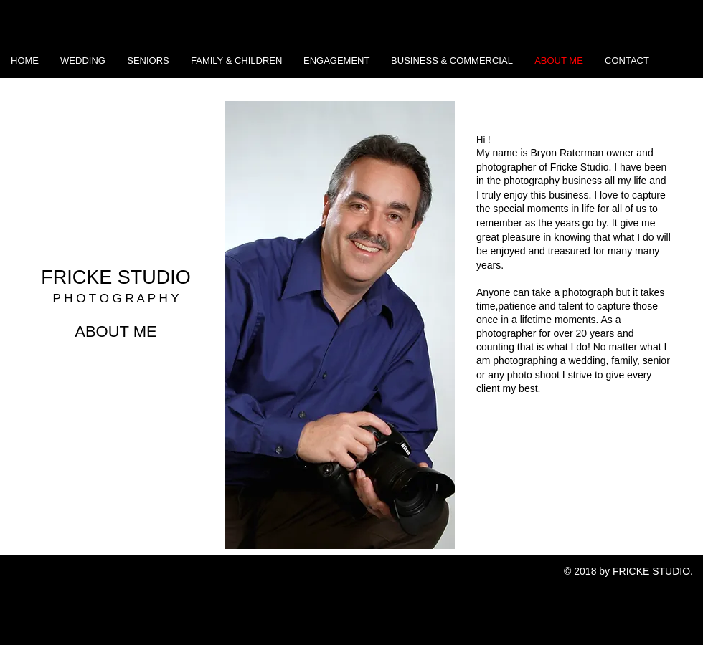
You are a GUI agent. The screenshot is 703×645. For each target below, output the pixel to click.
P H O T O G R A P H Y (115, 298)
